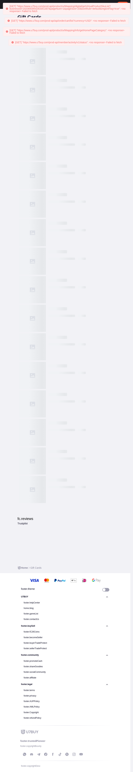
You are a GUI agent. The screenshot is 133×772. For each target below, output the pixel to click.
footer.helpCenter (32, 602)
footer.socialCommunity (35, 672)
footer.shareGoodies (33, 666)
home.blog (29, 608)
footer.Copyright (31, 712)
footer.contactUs (31, 619)
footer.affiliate (30, 677)
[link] (22, 568)
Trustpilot (22, 523)
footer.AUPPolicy (32, 701)
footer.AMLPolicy (32, 707)
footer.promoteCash (33, 661)
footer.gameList (31, 613)
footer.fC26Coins (31, 632)
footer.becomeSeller (33, 637)
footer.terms (29, 690)
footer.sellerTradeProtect (35, 648)
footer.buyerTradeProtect (35, 643)
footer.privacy (30, 696)
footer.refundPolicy (32, 718)
